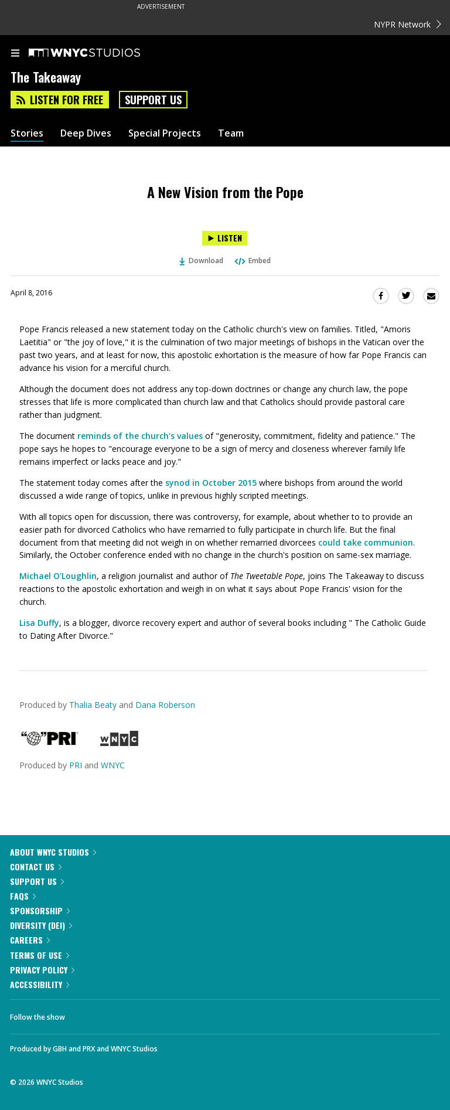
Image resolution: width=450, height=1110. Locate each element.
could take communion (365, 542)
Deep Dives (85, 133)
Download (201, 260)
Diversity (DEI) (41, 925)
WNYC (113, 765)
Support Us (153, 99)
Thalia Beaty (93, 704)
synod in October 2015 (211, 482)
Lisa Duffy (39, 622)
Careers (30, 940)
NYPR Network (407, 24)
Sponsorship (40, 910)
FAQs (23, 896)
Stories (27, 133)
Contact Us (36, 866)
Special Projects (164, 133)
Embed (252, 260)
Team (231, 133)
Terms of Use (39, 955)
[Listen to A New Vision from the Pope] (224, 238)
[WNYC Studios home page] (99, 53)
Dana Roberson (165, 704)
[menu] (15, 54)
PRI (75, 765)
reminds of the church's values (140, 435)
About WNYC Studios (53, 852)
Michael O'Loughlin (58, 575)
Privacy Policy (42, 969)
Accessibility (39, 984)
